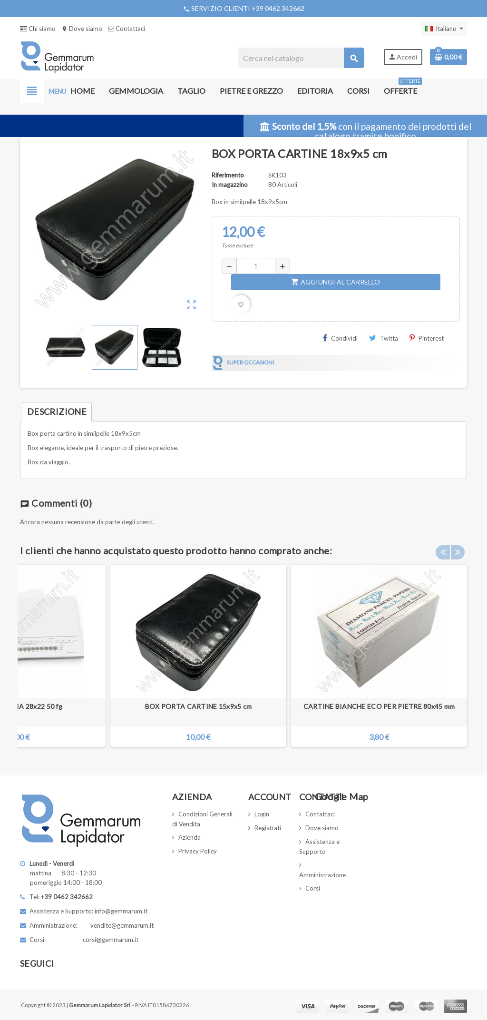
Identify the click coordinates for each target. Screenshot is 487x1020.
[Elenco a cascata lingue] (444, 28)
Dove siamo (81, 28)
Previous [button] (443, 548)
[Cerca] (300, 58)
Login (261, 814)
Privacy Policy (197, 851)
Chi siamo (38, 28)
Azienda (189, 837)
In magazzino (230, 184)
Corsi (312, 888)
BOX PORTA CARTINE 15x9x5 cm (198, 706)
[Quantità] (255, 266)
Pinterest (426, 338)
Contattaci (126, 28)
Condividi (340, 338)
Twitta (383, 338)
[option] (379, 656)
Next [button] (457, 548)
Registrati (267, 828)
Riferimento (228, 175)
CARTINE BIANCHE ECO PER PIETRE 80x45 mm (379, 706)
